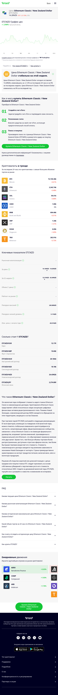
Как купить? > (36, 66)
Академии (20, 155)
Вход (49, 3)
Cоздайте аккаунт (7, 58)
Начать (9, 477)
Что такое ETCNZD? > (20, 66)
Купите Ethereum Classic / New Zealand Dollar (25, 146)
